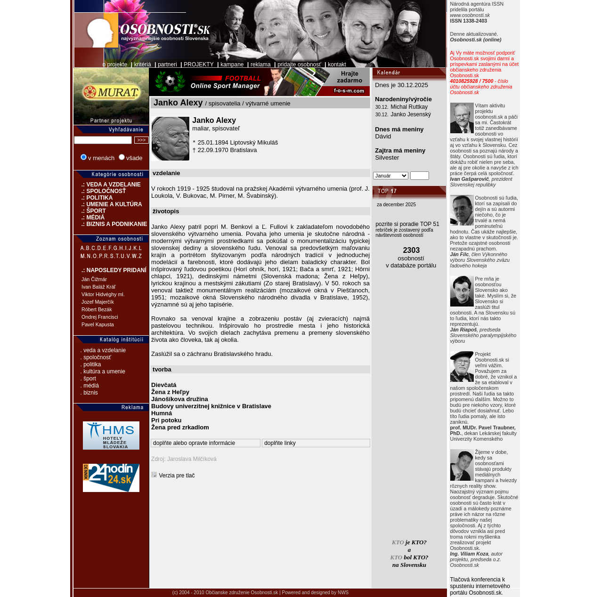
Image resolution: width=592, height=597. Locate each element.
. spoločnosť (96, 357)
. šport (88, 378)
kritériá (142, 64)
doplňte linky (280, 443)
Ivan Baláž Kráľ (98, 287)
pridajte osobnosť (299, 64)
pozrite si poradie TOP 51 (407, 224)
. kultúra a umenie (103, 371)
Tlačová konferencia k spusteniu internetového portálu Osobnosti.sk (480, 586)
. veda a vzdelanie (103, 350)
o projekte (114, 64)
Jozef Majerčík (97, 302)
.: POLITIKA (93, 197)
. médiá (90, 385)
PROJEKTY (198, 64)
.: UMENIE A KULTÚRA (107, 204)
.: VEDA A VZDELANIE (107, 184)
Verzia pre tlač (177, 475)
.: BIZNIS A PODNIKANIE (110, 224)
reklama (261, 64)
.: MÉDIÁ (89, 217)
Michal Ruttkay (409, 107)
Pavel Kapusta (97, 324)
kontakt (337, 64)
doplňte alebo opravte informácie (194, 443)
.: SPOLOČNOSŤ (99, 191)
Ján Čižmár (94, 279)
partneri (167, 64)
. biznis (89, 392)
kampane (231, 64)
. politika (91, 364)
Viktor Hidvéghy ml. (103, 294)
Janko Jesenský (411, 114)
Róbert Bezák (96, 309)
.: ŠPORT (89, 211)
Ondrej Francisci (99, 317)
